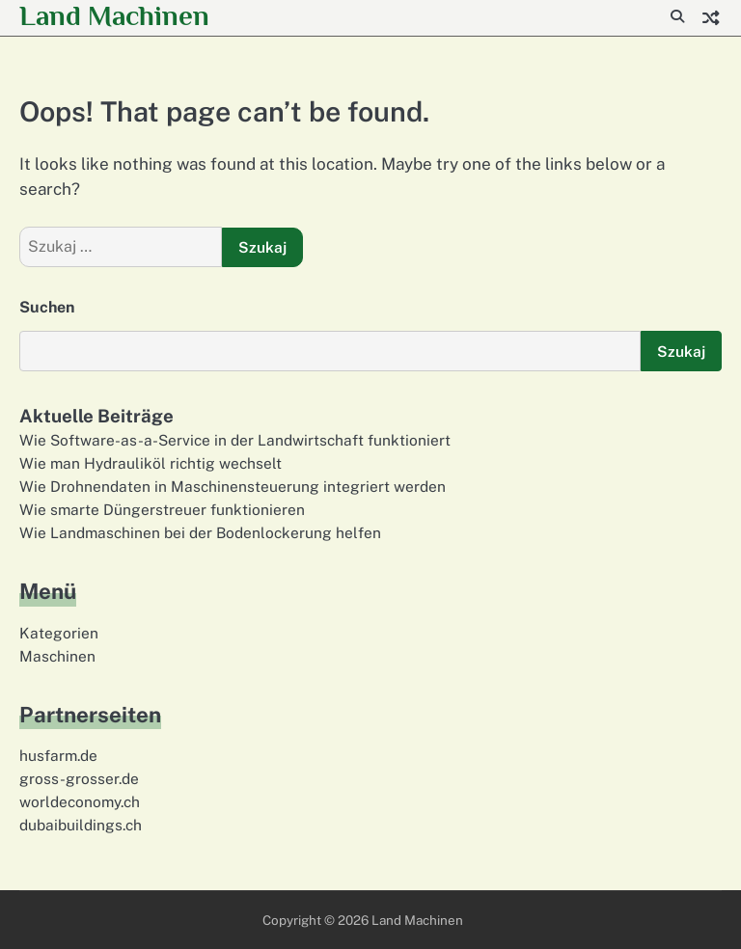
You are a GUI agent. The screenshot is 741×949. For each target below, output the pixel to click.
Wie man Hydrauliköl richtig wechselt (150, 463)
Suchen (46, 307)
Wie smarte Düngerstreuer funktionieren (162, 509)
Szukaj (681, 351)
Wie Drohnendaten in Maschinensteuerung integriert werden (232, 486)
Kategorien (58, 632)
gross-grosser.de (79, 778)
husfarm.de (58, 755)
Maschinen (57, 655)
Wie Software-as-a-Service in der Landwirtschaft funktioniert (235, 439)
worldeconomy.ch (79, 801)
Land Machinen (114, 15)
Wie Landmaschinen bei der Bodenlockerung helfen (200, 532)
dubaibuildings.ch (80, 824)
